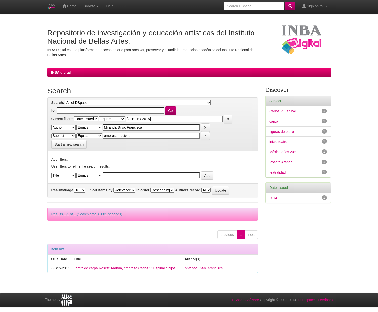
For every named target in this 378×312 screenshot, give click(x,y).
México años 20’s (282, 152)
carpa (273, 121)
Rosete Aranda (281, 162)
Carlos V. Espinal (282, 111)
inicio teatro (278, 142)
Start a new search (69, 144)
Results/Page (62, 190)
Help (109, 6)
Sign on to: (314, 6)
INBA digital (61, 72)
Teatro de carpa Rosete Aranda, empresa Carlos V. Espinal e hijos (124, 268)
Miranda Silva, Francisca (204, 268)
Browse (91, 6)
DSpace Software (245, 300)
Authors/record (187, 190)
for (53, 110)
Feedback (325, 300)
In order (142, 190)
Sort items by (101, 190)
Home (69, 6)
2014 (273, 198)
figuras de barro (281, 132)
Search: (57, 103)
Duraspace (306, 300)
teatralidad (277, 172)
